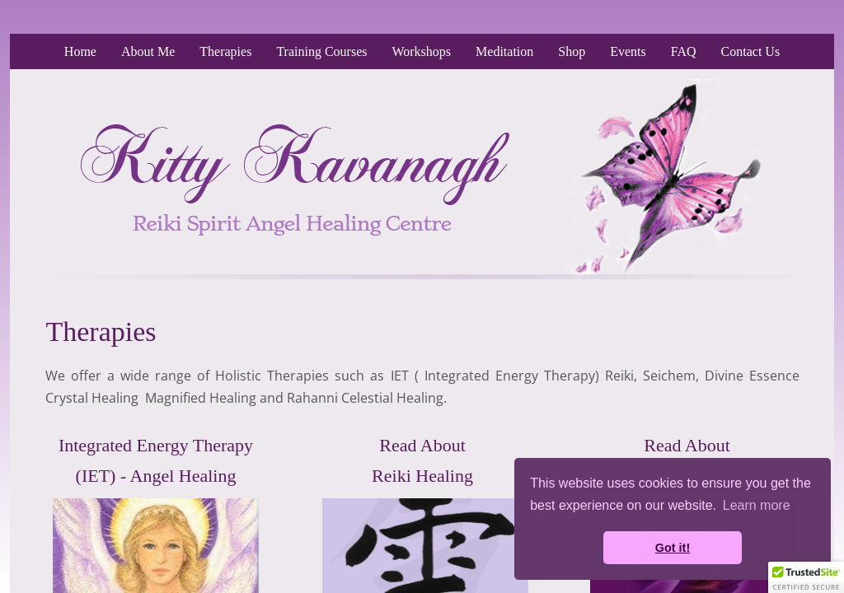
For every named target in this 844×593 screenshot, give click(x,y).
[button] (806, 577)
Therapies (225, 51)
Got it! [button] (672, 547)
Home (80, 51)
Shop (571, 51)
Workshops (421, 51)
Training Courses (321, 51)
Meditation (504, 51)
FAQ (683, 51)
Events (628, 51)
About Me (148, 51)
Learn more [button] (756, 505)
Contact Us (751, 51)
